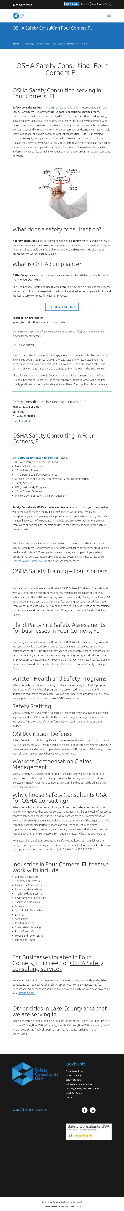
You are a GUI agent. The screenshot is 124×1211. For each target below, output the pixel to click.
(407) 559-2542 (21, 420)
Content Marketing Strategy (55, 1206)
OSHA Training (73, 1075)
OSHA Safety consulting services (57, 966)
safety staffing (38, 560)
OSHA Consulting (74, 1071)
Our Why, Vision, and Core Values (82, 1088)
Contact (70, 1097)
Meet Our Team (74, 1093)
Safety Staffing (73, 1080)
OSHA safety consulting (62, 107)
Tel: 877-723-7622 (62, 307)
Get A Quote (71, 4)
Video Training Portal (100, 4)
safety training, (21, 560)
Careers (84, 4)
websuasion (76, 1206)
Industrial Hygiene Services (79, 1084)
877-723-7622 (24, 5)
